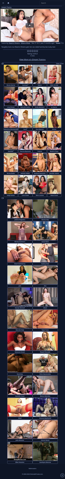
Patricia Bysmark (25, 151)
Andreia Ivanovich (39, 173)
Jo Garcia (54, 107)
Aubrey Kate (45, 264)
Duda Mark (45, 242)
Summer (25, 85)
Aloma (54, 129)
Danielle (11, 151)
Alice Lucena (40, 195)
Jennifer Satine (54, 173)
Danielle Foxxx (19, 396)
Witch (45, 308)
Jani (20, 286)
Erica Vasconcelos (45, 374)
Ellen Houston (19, 462)
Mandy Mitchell (20, 308)
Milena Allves (25, 43)
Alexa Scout (54, 195)
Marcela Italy (20, 330)
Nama (40, 85)
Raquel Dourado (45, 352)
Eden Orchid (54, 85)
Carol (25, 129)
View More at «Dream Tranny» (32, 59)
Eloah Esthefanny (19, 264)
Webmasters (32, 468)
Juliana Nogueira (20, 220)
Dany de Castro (25, 107)
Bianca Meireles (45, 396)
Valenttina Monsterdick (11, 129)
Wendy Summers (19, 242)
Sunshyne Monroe (45, 462)
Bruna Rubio (11, 173)
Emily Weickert (39, 107)
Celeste (39, 151)
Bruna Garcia (11, 85)
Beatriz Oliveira (14, 43)
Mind (19, 418)
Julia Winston (20, 440)
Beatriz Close (54, 151)
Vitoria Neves (45, 440)
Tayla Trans (45, 330)
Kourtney (20, 374)
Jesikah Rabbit (25, 173)
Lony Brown (11, 107)
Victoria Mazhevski (45, 418)
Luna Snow (25, 195)
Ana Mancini (40, 129)
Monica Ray (45, 220)
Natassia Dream (20, 352)
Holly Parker (11, 195)
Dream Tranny (6, 7)
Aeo (45, 286)
